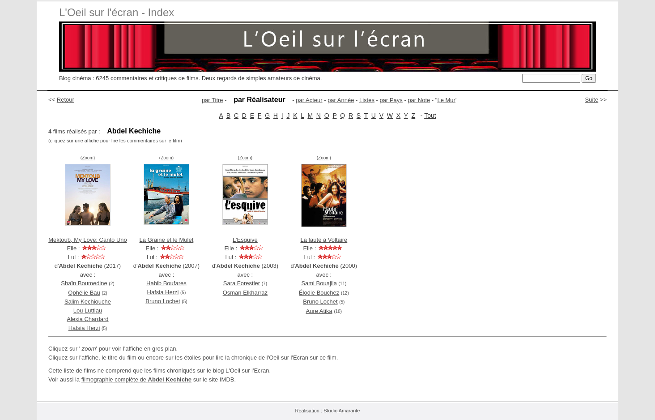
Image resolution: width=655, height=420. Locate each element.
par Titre (212, 100)
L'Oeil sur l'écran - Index (116, 12)
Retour (65, 99)
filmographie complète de (136, 379)
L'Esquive (245, 239)
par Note (419, 100)
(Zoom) (88, 157)
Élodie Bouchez (319, 292)
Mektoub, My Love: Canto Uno (87, 239)
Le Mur (446, 100)
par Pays (391, 100)
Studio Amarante (341, 410)
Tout (430, 115)
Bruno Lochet (162, 301)
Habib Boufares (166, 283)
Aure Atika (319, 311)
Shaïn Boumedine (84, 283)
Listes (366, 100)
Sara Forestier (241, 283)
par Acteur (309, 100)
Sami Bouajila (319, 283)
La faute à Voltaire (323, 239)
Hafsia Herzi (84, 328)
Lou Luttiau (87, 310)
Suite (592, 99)
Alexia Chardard (87, 319)
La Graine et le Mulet (167, 239)
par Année (341, 100)
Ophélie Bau (84, 292)
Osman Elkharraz (245, 292)
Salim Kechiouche (87, 301)
